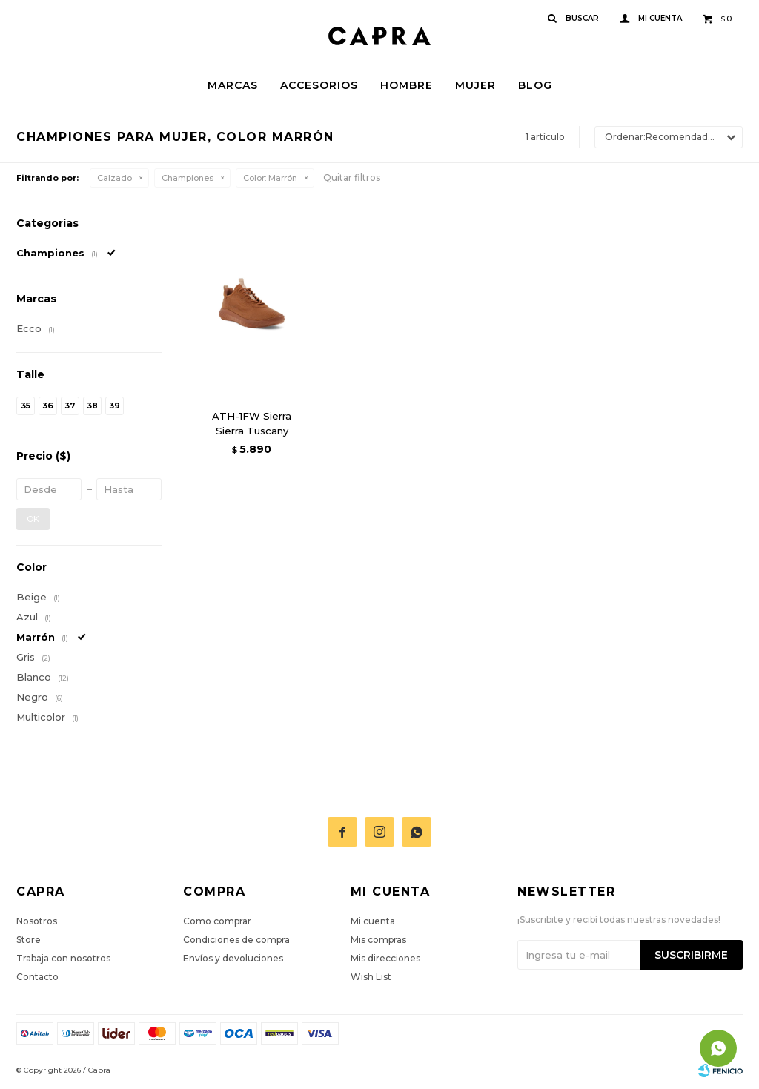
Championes (187, 178)
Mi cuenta (373, 921)
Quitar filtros (351, 177)
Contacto (37, 976)
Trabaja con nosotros (63, 958)
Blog (535, 85)
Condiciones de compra (236, 939)
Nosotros (36, 921)
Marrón (270, 178)
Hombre (406, 85)
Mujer (475, 85)
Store (28, 939)
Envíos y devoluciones (233, 958)
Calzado (114, 178)
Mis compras (378, 939)
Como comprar (217, 921)
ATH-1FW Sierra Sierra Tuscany (251, 423)
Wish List (371, 976)
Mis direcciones (385, 958)
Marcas (233, 85)
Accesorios (319, 85)
